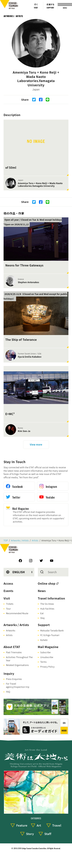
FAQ (8, 691)
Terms (43, 661)
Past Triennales (14, 652)
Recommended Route (17, 613)
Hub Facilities (47, 608)
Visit (7, 598)
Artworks (10, 630)
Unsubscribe (46, 657)
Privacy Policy (47, 666)
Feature (21, 825)
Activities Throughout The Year (19, 659)
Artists (35, 540)
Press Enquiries (14, 678)
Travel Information (51, 598)
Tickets (9, 603)
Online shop (46, 583)
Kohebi (44, 639)
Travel (56, 825)
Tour (8, 608)
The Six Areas (47, 603)
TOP (6, 540)
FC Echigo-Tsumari (49, 635)
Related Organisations (17, 664)
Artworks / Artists (13, 16)
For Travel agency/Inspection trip (17, 685)
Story (30, 834)
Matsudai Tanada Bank (52, 630)
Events (8, 591)
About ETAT (12, 647)
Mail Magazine (48, 647)
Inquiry (9, 673)
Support (44, 625)
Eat (42, 613)
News (42, 591)
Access (8, 583)
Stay (42, 617)
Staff (47, 834)
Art (39, 825)
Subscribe (45, 652)
